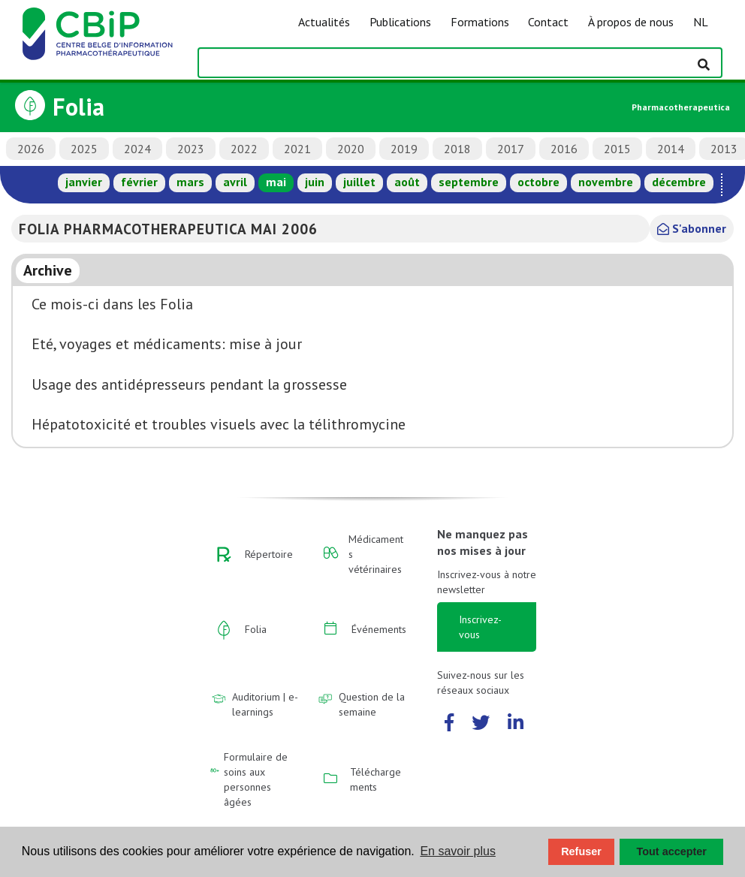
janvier (83, 181)
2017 (510, 148)
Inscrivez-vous (480, 627)
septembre (469, 181)
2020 (350, 148)
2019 (404, 148)
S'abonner (691, 228)
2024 (137, 148)
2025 (84, 148)
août (407, 181)
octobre (538, 181)
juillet (359, 181)
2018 (457, 148)
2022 (244, 148)
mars (190, 181)
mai (276, 181)
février (139, 181)
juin (314, 181)
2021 (297, 148)
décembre (679, 181)
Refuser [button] (581, 851)
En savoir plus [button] (458, 851)
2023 (190, 148)
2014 (670, 148)
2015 (617, 148)
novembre (605, 181)
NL (700, 21)
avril (235, 181)
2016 (564, 148)
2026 (30, 148)
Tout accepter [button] (672, 851)
